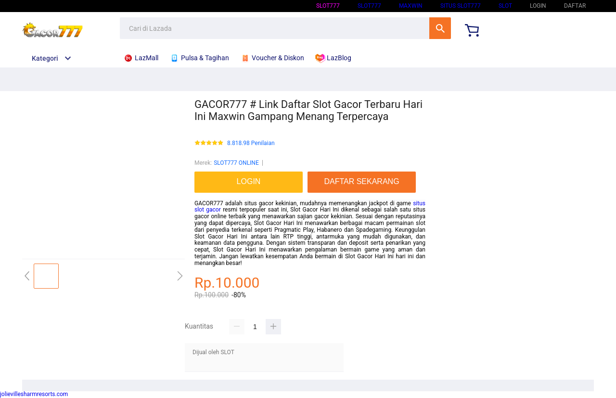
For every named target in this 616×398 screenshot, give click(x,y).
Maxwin (411, 5)
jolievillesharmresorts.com (34, 394)
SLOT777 (328, 5)
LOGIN (538, 5)
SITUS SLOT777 (460, 5)
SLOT (505, 5)
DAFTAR (575, 5)
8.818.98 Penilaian (251, 143)
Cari (440, 28)
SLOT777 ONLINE (236, 162)
